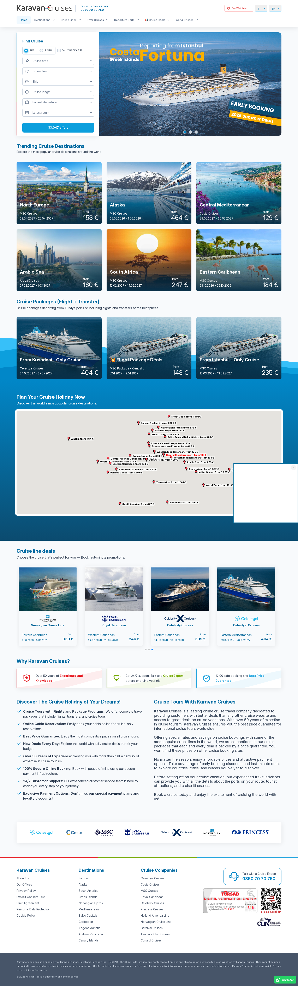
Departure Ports (124, 20)
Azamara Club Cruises (156, 934)
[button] (154, 452)
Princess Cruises (152, 909)
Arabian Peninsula (91, 934)
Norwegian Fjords (91, 903)
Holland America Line (155, 915)
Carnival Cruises (152, 928)
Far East (84, 878)
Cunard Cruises (151, 940)
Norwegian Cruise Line (156, 921)
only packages (72, 50)
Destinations (42, 20)
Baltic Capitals (88, 915)
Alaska (83, 884)
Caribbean (86, 921)
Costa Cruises (150, 884)
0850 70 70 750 (92, 9)
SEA (32, 50)
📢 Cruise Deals (155, 20)
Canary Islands (89, 940)
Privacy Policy (26, 890)
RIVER (48, 50)
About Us (23, 878)
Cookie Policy (26, 915)
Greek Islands (88, 897)
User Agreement (28, 903)
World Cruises (184, 20)
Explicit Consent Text (31, 897)
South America (88, 890)
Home (23, 20)
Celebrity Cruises (152, 903)
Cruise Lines (69, 20)
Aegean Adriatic (89, 928)
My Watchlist (239, 8)
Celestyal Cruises (152, 878)
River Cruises (95, 20)
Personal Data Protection (33, 909)
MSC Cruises (149, 890)
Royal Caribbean (152, 897)
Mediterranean (89, 909)
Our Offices (24, 884)
